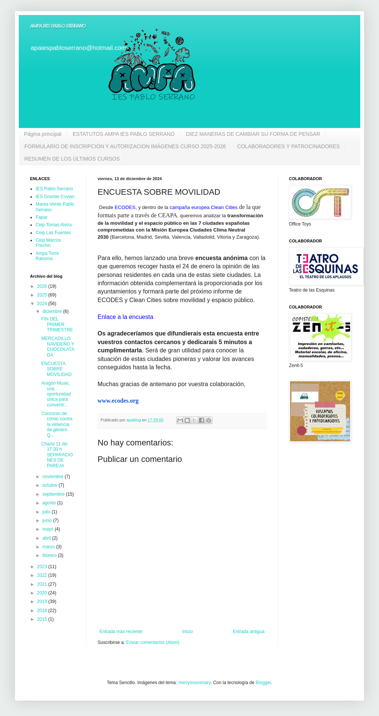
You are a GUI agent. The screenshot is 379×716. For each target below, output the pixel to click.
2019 (42, 601)
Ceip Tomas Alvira (54, 224)
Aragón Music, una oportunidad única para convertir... (56, 394)
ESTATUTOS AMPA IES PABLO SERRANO (124, 134)
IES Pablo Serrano (54, 188)
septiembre (54, 494)
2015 (42, 619)
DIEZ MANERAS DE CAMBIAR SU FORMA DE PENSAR (253, 134)
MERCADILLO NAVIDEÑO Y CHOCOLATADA (57, 346)
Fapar (41, 217)
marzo (49, 546)
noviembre (53, 476)
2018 (42, 610)
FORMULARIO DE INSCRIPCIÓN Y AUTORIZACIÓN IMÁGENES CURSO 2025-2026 (125, 146)
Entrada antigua (249, 631)
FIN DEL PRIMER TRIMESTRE (57, 324)
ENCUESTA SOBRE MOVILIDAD (56, 369)
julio (47, 511)
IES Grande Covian (55, 196)
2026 (42, 286)
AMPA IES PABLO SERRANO (57, 26)
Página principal (43, 134)
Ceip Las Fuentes (53, 232)
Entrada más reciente (120, 631)
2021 (42, 584)
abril (47, 538)
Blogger (263, 682)
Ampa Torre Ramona (47, 256)
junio (47, 520)
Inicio (187, 631)
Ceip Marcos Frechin (48, 243)
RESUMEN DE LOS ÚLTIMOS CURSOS (72, 159)
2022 (42, 575)
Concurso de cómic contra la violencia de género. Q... (56, 424)
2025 (42, 295)
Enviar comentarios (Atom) (152, 642)
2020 (42, 593)
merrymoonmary (194, 682)
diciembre (52, 311)
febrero (50, 555)
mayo (48, 529)
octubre (50, 485)
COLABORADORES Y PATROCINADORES (288, 146)
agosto (49, 502)
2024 (42, 303)
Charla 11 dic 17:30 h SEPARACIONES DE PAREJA (57, 454)
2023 (42, 566)
